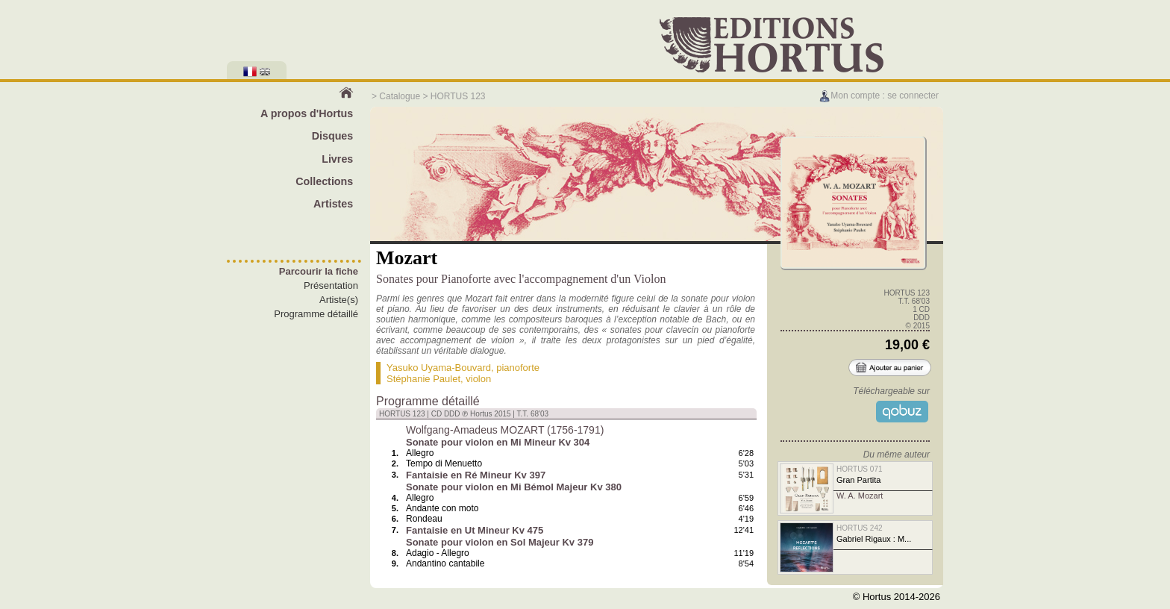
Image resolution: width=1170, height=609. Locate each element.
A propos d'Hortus (306, 113)
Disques (333, 136)
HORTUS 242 (859, 528)
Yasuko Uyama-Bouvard (439, 367)
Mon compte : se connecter (879, 95)
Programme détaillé (316, 313)
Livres (337, 159)
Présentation (331, 285)
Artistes (333, 204)
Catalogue (399, 96)
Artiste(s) (338, 299)
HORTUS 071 (859, 469)
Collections (324, 181)
